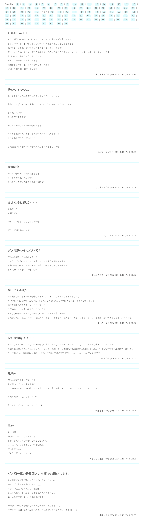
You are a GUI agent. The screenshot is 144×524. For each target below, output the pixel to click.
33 (110, 8)
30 (88, 8)
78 (44, 20)
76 (29, 20)
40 (29, 12)
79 (51, 20)
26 (59, 8)
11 (82, 4)
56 (14, 16)
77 (36, 20)
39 (22, 12)
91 (7, 23)
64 (73, 16)
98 (59, 23)
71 (125, 16)
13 (97, 4)
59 (36, 16)
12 (89, 4)
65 (81, 16)
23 (36, 8)
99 (66, 23)
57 (22, 16)
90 (133, 20)
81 (66, 20)
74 (14, 20)
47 (82, 12)
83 (81, 20)
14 (104, 4)
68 (103, 16)
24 (44, 8)
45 (67, 12)
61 (51, 16)
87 (110, 20)
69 (110, 16)
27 (66, 8)
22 (29, 8)
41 (36, 12)
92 (14, 23)
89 (125, 20)
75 (22, 20)
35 (125, 8)
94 (29, 23)
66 (88, 16)
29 (81, 8)
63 (66, 16)
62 (59, 16)
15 (111, 4)
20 (14, 8)
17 (126, 4)
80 (59, 20)
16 (119, 4)
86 (103, 20)
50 (104, 12)
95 (36, 23)
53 (126, 12)
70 (118, 16)
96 (44, 23)
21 (22, 8)
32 (103, 8)
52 (119, 12)
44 (59, 12)
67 (96, 16)
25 (51, 8)
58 (29, 16)
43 (52, 12)
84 (88, 20)
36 (133, 8)
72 (133, 16)
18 (134, 4)
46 (74, 12)
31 (96, 8)
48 (89, 12)
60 (44, 16)
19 (7, 8)
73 (7, 20)
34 (118, 8)
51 (111, 12)
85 (96, 20)
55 (7, 16)
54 (134, 12)
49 (97, 12)
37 (7, 12)
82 (73, 20)
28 (73, 8)
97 (51, 23)
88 (118, 20)
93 (22, 23)
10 (74, 4)
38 (14, 12)
